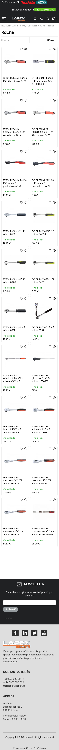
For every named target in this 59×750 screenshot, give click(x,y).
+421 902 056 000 (44, 9)
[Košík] (55, 18)
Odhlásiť (8, 618)
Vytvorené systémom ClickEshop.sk (29, 748)
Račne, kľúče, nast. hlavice (32, 25)
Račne (51, 25)
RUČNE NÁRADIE (8, 25)
